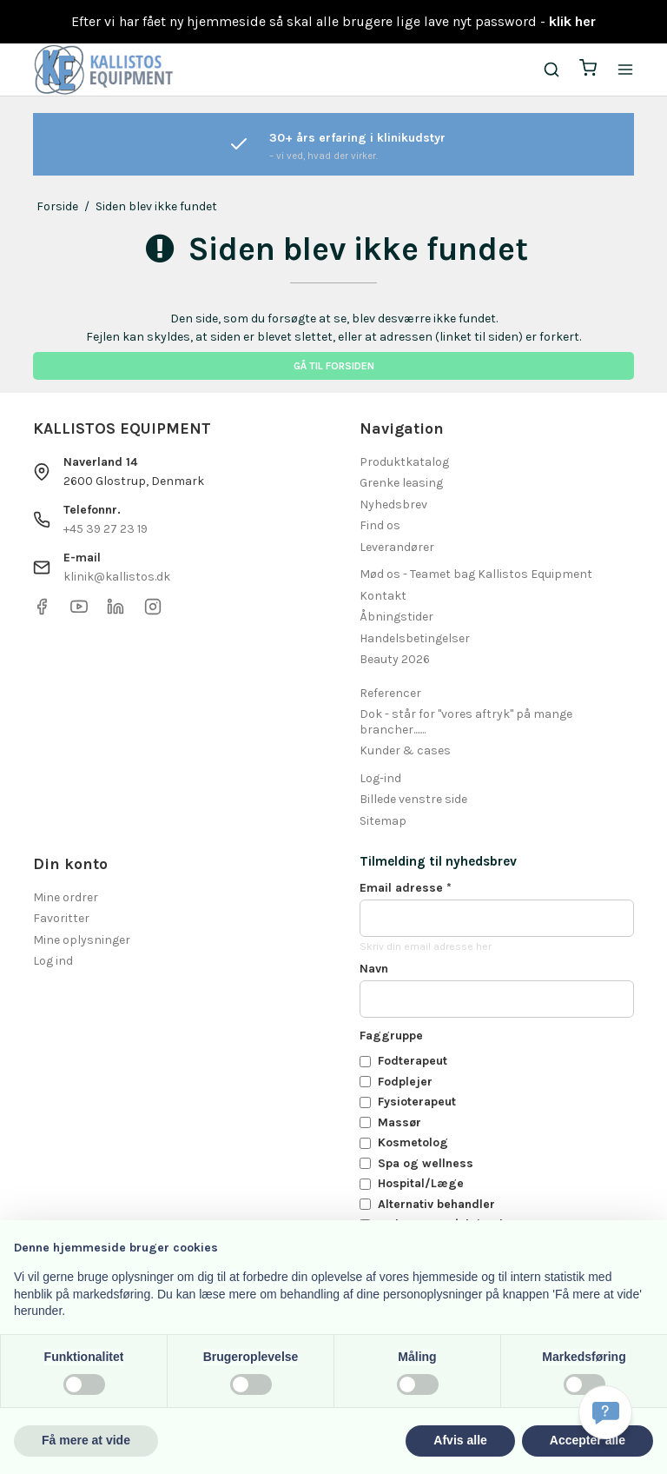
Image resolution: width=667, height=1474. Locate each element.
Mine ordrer (65, 897)
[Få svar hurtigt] (605, 1412)
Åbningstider (396, 616)
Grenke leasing (401, 482)
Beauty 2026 (395, 659)
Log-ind (380, 778)
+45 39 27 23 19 (105, 528)
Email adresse (406, 887)
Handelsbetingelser (415, 638)
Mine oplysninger (81, 940)
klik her (572, 21)
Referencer (390, 693)
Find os (380, 525)
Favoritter (61, 918)
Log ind (53, 960)
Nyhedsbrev (393, 504)
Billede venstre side (413, 799)
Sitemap (383, 820)
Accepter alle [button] (587, 1440)
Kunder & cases (405, 750)
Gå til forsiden (334, 366)
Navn (374, 968)
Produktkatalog (404, 462)
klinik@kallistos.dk (116, 576)
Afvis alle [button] (459, 1440)
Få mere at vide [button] (86, 1440)
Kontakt (383, 595)
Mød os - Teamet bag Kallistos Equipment (476, 574)
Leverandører (397, 547)
